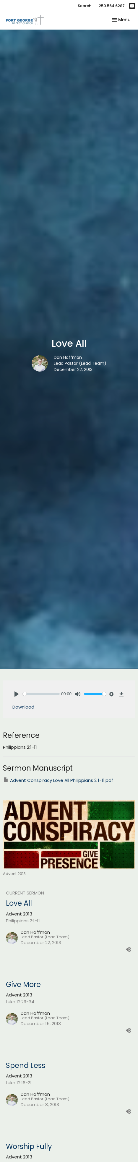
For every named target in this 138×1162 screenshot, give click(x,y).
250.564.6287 (112, 6)
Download (23, 707)
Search (84, 6)
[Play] (16, 694)
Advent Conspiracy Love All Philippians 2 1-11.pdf (58, 780)
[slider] (41, 694)
